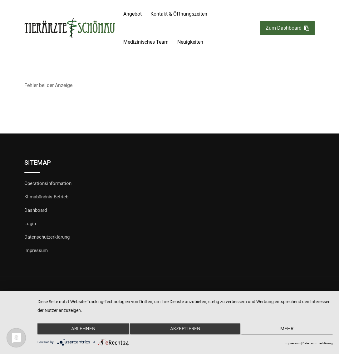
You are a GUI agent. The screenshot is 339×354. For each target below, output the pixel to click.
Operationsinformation (47, 183)
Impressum (36, 250)
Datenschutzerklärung (47, 237)
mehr (288, 330)
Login (30, 223)
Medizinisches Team (146, 42)
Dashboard (35, 210)
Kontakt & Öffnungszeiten (178, 14)
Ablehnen (81, 330)
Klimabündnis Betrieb (46, 197)
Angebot (132, 14)
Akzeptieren (185, 330)
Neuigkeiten (190, 42)
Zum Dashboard (287, 28)
